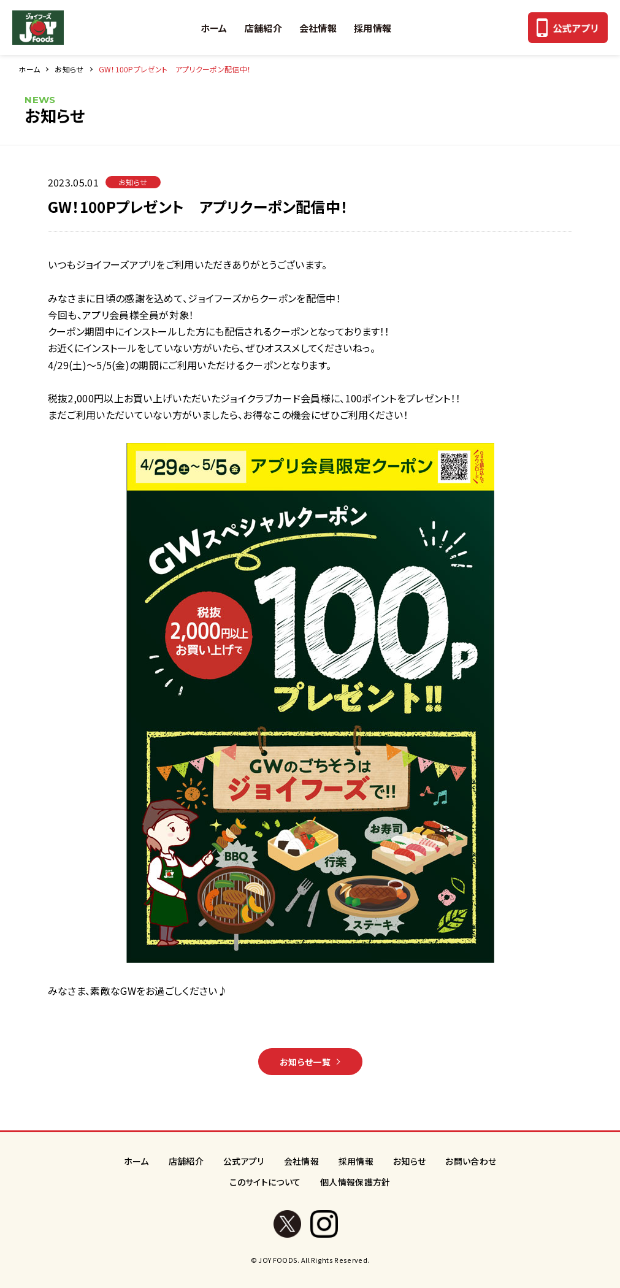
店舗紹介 (263, 27)
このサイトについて (264, 1182)
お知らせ (69, 69)
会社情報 (318, 27)
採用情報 (372, 27)
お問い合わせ (470, 1161)
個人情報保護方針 (355, 1182)
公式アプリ (243, 1161)
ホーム (214, 27)
